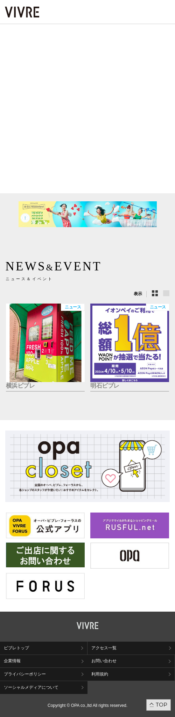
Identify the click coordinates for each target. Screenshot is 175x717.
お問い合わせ (104, 660)
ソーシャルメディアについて (31, 687)
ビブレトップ (16, 647)
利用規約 (99, 674)
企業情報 (12, 660)
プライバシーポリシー (25, 674)
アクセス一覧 (104, 647)
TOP (161, 704)
